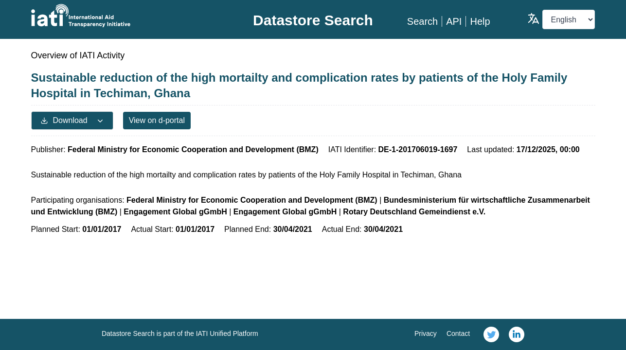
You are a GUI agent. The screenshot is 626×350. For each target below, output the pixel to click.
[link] (491, 334)
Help (480, 21)
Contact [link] (458, 333)
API (454, 21)
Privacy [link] (425, 333)
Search (422, 21)
